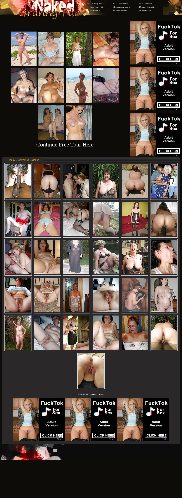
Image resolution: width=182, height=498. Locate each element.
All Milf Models (122, 4)
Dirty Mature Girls (96, 7)
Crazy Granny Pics (148, 7)
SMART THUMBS (97, 394)
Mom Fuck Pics (121, 11)
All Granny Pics (96, 4)
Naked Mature (95, 11)
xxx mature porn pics (123, 7)
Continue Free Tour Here (65, 144)
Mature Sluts (146, 11)
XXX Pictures (147, 4)
